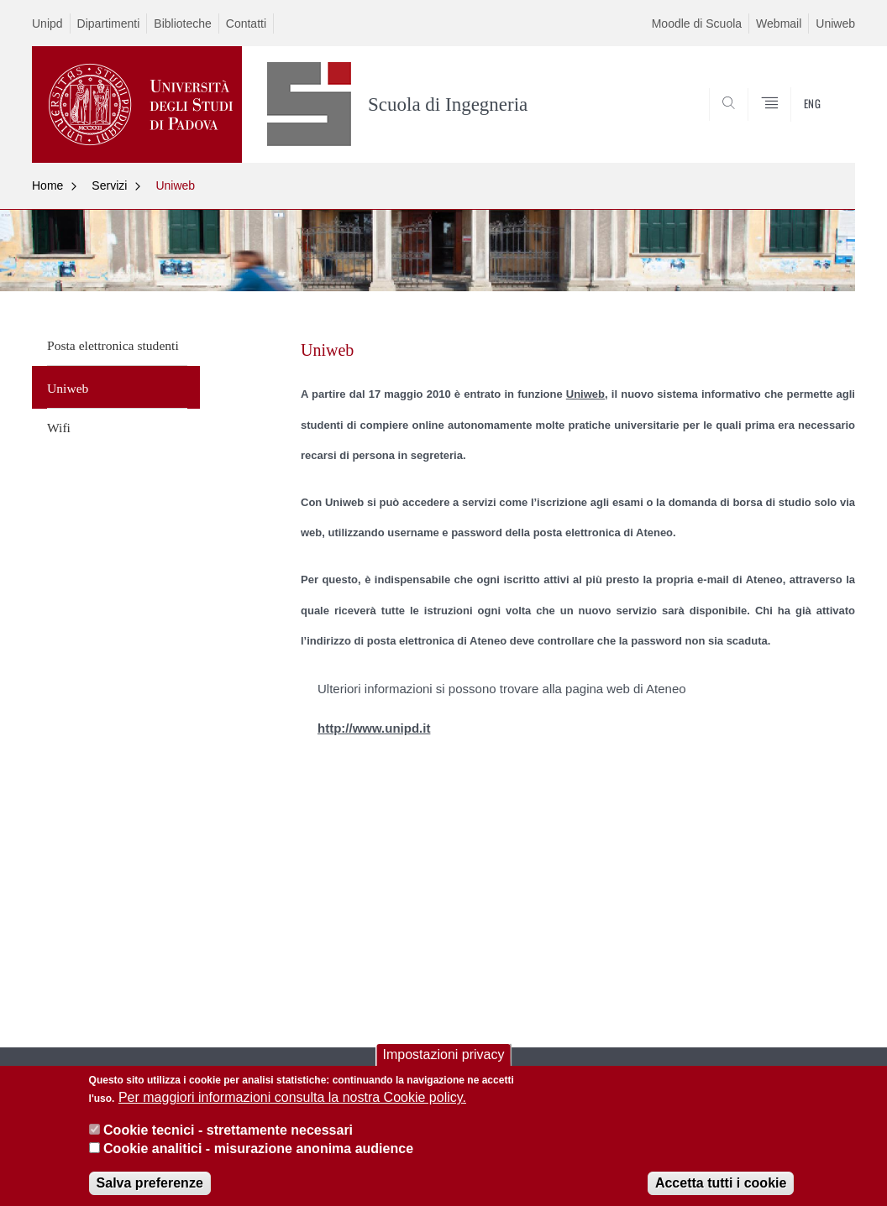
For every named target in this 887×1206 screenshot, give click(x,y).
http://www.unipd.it (374, 728)
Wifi (59, 427)
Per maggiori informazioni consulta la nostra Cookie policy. (292, 1109)
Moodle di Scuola (697, 23)
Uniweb (835, 23)
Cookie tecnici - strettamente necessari (228, 1141)
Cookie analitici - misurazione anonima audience (258, 1160)
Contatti (246, 23)
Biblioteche (183, 23)
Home (47, 185)
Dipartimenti (108, 23)
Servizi (109, 185)
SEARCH (785, 122)
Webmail (778, 23)
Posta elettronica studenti (113, 345)
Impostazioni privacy (444, 1065)
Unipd (47, 23)
